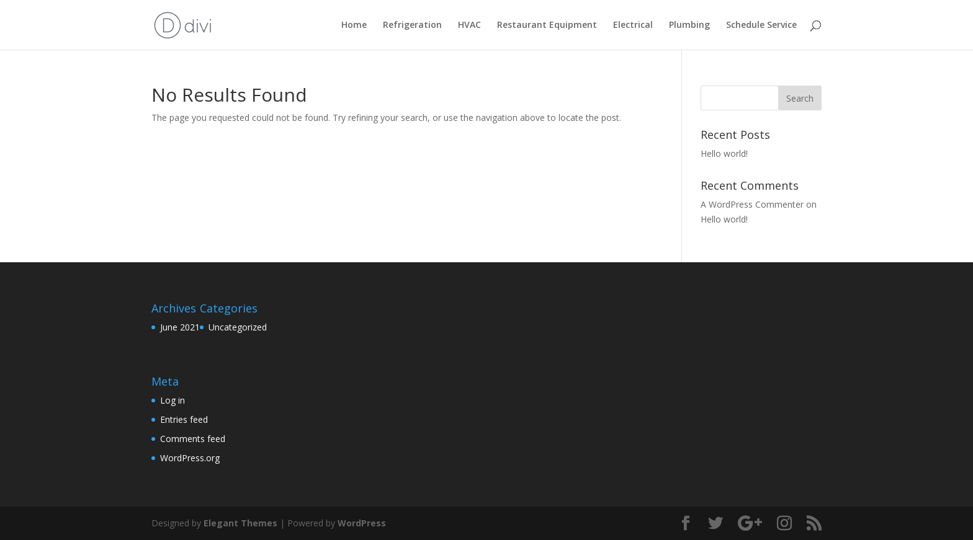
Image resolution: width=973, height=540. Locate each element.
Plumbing (689, 25)
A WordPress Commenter (752, 204)
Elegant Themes (240, 523)
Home (354, 25)
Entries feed (184, 419)
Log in (172, 400)
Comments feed (192, 439)
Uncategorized (237, 327)
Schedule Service (761, 25)
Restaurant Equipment (547, 25)
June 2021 (180, 327)
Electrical (633, 25)
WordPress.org (190, 458)
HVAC (469, 25)
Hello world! (724, 153)
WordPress (362, 523)
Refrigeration (412, 25)
